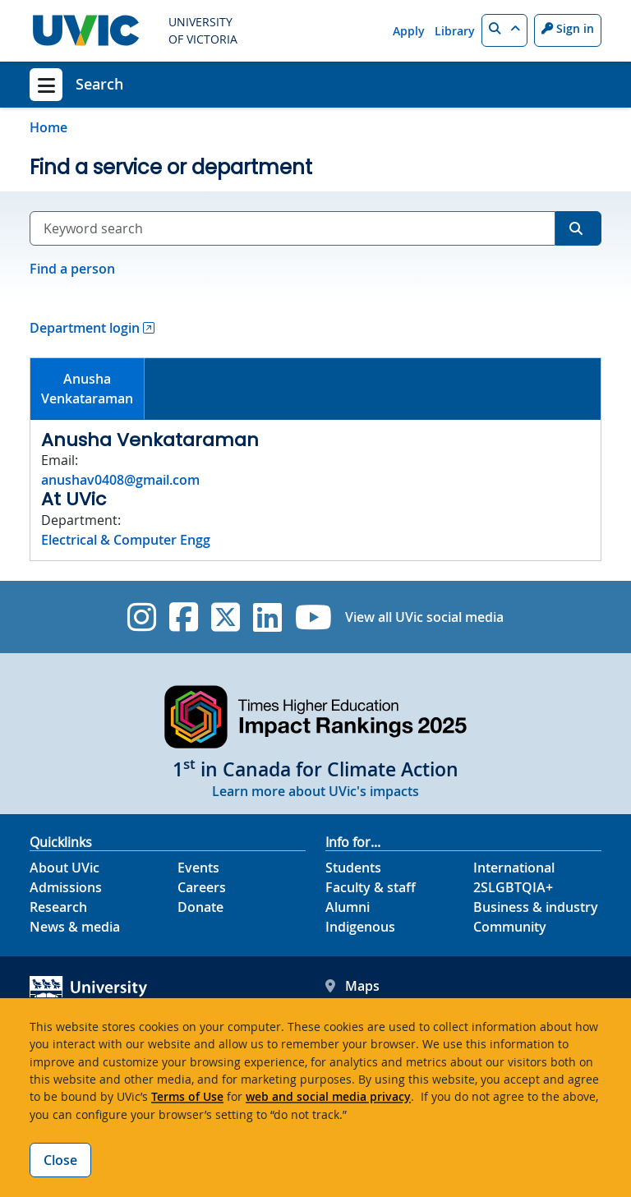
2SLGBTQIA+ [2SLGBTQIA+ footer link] (513, 887)
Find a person (72, 269)
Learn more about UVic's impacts (315, 791)
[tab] (87, 389)
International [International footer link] (514, 868)
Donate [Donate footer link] (200, 907)
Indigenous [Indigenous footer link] (360, 927)
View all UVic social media (424, 617)
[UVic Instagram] (141, 617)
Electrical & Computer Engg (125, 540)
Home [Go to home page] (48, 127)
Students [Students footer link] (353, 868)
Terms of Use (187, 1096)
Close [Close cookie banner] (60, 1160)
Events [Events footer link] (198, 868)
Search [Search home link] (99, 84)
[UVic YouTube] (313, 617)
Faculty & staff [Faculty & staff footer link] (370, 887)
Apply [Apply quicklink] (409, 31)
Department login (85, 328)
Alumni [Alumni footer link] (347, 907)
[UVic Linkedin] (267, 617)
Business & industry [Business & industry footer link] (535, 907)
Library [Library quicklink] (455, 31)
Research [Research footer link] (58, 907)
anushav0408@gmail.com (120, 480)
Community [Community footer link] (509, 927)
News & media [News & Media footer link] (75, 927)
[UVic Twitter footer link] (225, 617)
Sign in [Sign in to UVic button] (567, 28)
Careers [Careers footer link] (201, 887)
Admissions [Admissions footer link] (66, 887)
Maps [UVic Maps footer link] (352, 986)
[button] (504, 30)
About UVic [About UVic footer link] (64, 868)
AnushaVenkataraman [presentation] (87, 388)
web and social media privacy (328, 1096)
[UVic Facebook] (183, 617)
